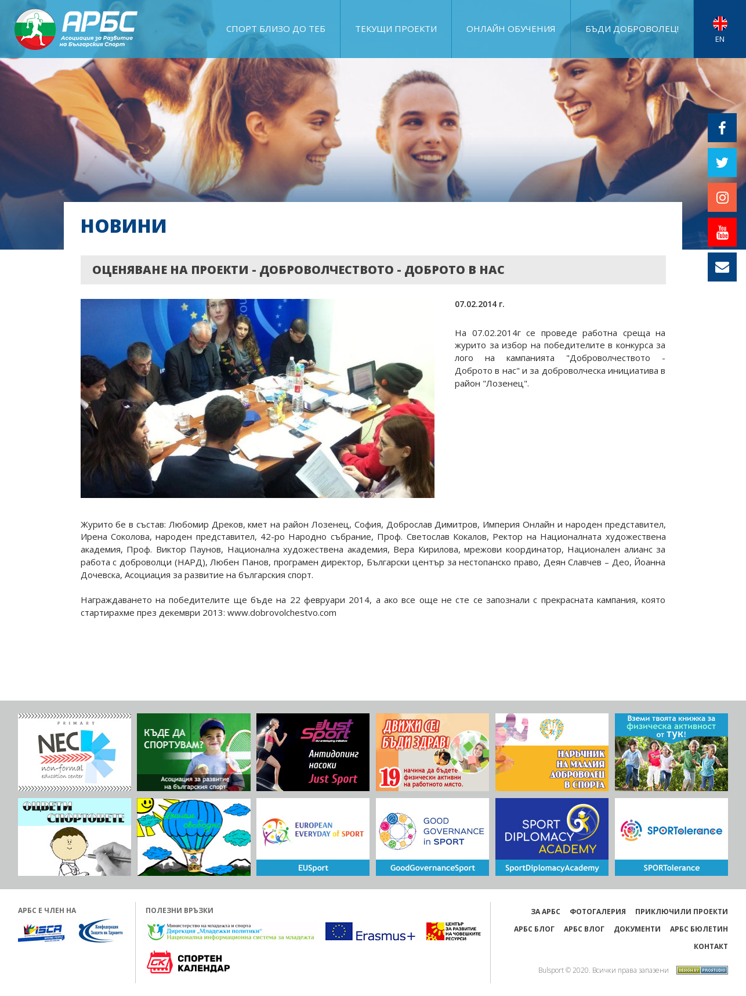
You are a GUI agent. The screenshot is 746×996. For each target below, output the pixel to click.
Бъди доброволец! (632, 28)
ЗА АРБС (545, 911)
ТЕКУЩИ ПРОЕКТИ (396, 28)
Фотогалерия (598, 911)
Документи (637, 929)
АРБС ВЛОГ (584, 929)
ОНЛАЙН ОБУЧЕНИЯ (511, 28)
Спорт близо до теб (275, 28)
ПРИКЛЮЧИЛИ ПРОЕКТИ (681, 911)
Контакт (711, 946)
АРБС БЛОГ (534, 929)
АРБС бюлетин (699, 929)
